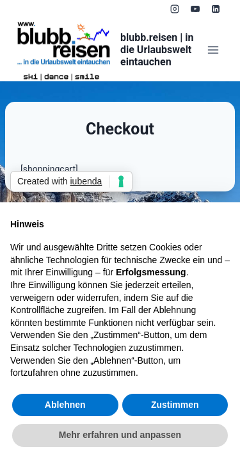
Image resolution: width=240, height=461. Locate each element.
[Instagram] (175, 9)
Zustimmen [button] (175, 405)
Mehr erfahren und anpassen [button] (120, 435)
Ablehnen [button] (65, 405)
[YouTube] (195, 9)
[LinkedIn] (216, 9)
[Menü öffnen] (213, 50)
